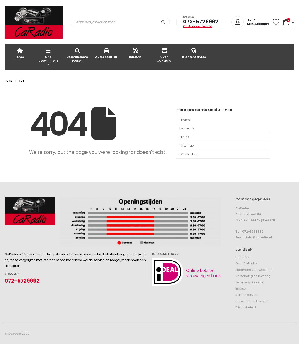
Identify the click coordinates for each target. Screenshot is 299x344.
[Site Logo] (34, 22)
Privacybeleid (245, 307)
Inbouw (135, 53)
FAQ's (185, 137)
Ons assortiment (48, 55)
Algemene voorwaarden (254, 270)
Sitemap (187, 145)
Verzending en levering (252, 276)
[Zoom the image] (30, 200)
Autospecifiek (106, 53)
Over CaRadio (164, 55)
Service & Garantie (249, 282)
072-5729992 (200, 21)
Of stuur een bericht (197, 26)
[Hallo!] (250, 22)
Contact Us (189, 154)
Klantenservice (194, 53)
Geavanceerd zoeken (77, 55)
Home (19, 53)
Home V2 (242, 257)
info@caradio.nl (259, 237)
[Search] (163, 22)
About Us (187, 128)
